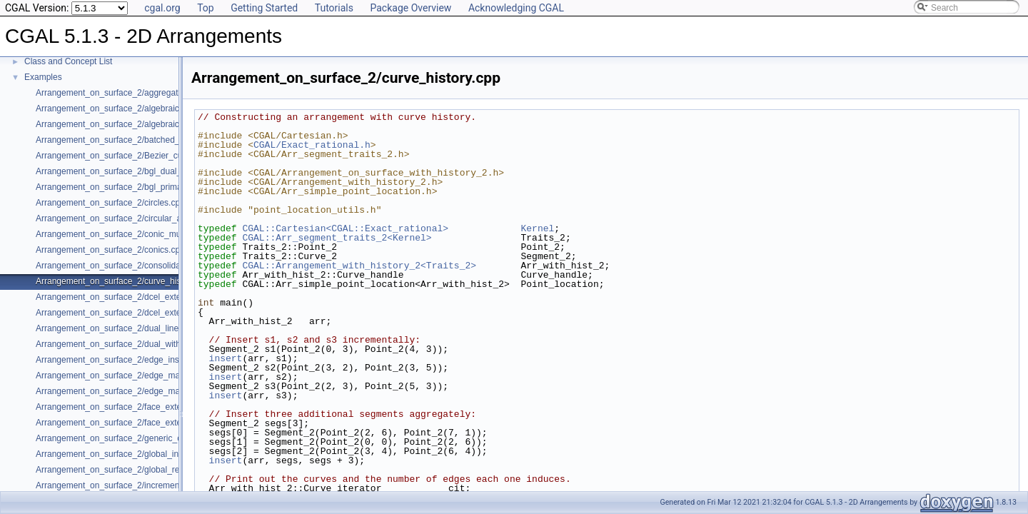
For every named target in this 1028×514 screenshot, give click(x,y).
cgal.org (162, 8)
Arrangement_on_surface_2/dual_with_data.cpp (127, 344)
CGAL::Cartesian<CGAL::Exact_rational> (345, 228)
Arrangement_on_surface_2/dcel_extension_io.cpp (132, 313)
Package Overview (410, 8)
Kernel (537, 228)
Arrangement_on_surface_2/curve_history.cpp (123, 281)
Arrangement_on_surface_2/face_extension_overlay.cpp (143, 423)
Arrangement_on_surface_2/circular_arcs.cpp (122, 218)
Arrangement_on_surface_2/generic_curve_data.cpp (136, 438)
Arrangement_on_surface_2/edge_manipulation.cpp (134, 376)
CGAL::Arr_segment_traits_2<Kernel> (336, 237)
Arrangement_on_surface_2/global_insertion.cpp (128, 454)
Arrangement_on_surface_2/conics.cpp (110, 250)
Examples (43, 77)
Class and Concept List (68, 61)
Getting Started (264, 8)
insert (226, 358)
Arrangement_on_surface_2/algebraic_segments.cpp (136, 124)
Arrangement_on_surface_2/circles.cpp (110, 203)
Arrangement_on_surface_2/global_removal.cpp (127, 470)
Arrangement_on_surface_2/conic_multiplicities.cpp (133, 234)
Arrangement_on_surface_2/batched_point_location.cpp (142, 140)
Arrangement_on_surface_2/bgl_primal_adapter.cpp (134, 187)
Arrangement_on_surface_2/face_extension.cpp (127, 407)
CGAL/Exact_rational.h (312, 144)
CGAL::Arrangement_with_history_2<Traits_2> (359, 265)
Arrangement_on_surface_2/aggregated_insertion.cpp (138, 93)
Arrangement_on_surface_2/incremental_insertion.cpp (139, 485)
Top (205, 8)
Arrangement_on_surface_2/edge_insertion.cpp (126, 360)
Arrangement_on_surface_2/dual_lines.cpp (117, 328)
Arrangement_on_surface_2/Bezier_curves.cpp (125, 156)
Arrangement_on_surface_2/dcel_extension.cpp (127, 297)
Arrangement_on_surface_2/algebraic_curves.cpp (131, 109)
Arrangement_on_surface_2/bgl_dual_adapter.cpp (131, 171)
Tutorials (334, 8)
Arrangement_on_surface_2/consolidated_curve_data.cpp (146, 266)
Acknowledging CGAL (516, 8)
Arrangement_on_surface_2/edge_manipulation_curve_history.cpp (162, 391)
